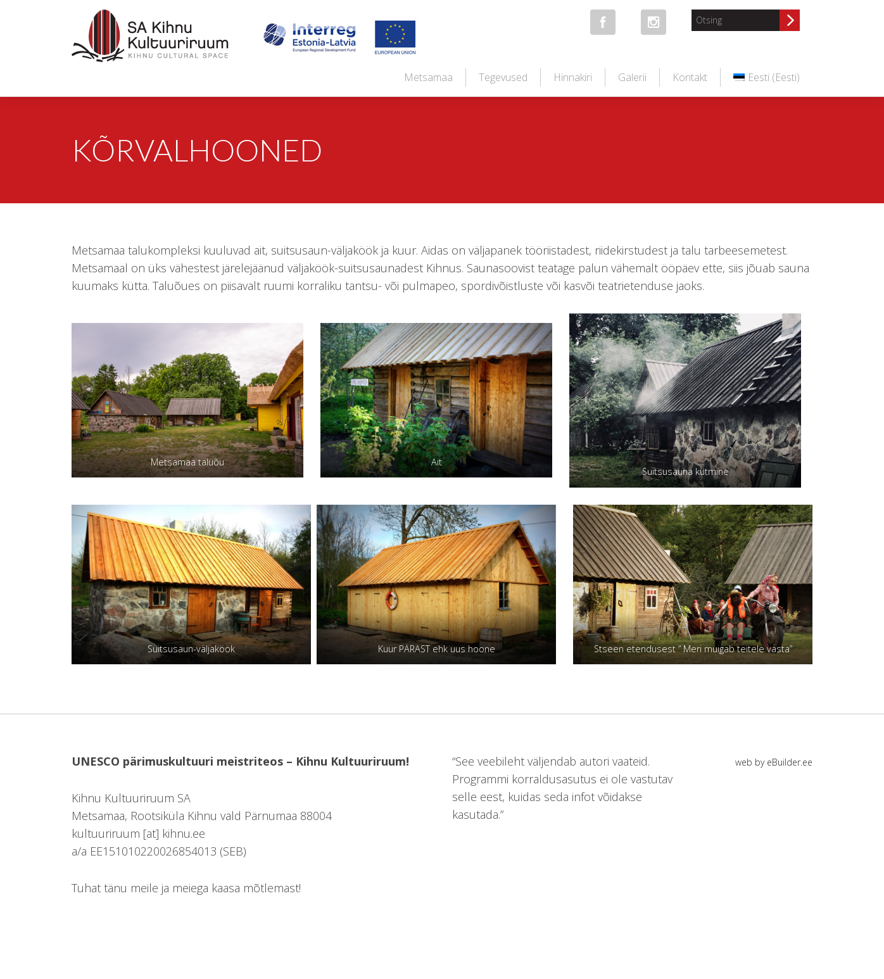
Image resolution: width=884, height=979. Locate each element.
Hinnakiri (572, 77)
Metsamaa (428, 77)
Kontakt (689, 77)
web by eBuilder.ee (773, 762)
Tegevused (503, 77)
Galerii (632, 77)
